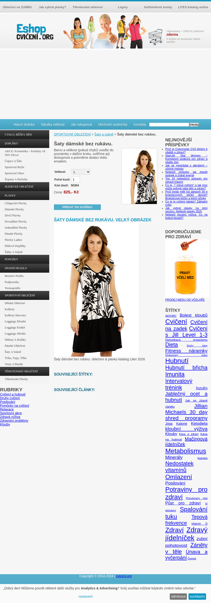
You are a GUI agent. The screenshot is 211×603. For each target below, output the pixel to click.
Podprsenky (12, 282)
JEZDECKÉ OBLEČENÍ (19, 186)
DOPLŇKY (11, 143)
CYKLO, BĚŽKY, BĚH (18, 134)
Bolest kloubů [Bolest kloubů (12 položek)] (193, 315)
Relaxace (7, 409)
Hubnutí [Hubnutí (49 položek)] (176, 360)
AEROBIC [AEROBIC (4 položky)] (171, 315)
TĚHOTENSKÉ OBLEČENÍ (21, 371)
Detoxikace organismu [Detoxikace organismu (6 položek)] (186, 340)
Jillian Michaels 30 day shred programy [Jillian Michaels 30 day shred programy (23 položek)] (186, 412)
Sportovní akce (11, 413)
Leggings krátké (15, 327)
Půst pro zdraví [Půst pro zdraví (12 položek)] (183, 503)
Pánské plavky (14, 233)
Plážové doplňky (15, 246)
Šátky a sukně (14, 252)
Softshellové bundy (158, 7)
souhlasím (197, 596)
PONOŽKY (11, 259)
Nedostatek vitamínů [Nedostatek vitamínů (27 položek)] (179, 466)
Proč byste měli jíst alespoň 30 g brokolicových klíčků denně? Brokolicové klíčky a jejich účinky (186, 195)
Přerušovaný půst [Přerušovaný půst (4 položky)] (196, 498)
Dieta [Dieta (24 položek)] (171, 345)
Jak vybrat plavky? (52, 7)
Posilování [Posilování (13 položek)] (175, 483)
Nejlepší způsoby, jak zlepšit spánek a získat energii (186, 173)
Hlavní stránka (24, 124)
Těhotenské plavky (16, 379)
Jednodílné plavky (16, 227)
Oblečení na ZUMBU (17, 7)
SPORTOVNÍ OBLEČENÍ (20, 295)
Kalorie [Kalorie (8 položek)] (181, 424)
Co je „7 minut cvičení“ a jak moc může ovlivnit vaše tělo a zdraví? (186, 187)
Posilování (7, 402)
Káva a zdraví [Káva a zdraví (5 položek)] (189, 434)
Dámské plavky (14, 209)
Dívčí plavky (13, 215)
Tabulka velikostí (53, 124)
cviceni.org (124, 576)
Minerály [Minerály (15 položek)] (174, 457)
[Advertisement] (105, 84)
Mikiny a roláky (15, 339)
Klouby (5, 424)
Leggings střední (15, 333)
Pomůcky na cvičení (14, 405)
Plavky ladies (13, 239)
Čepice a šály (13, 161)
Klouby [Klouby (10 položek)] (171, 434)
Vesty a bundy (14, 364)
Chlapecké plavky (16, 203)
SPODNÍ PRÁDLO (16, 268)
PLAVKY (10, 195)
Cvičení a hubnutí (13, 394)
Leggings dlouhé (15, 321)
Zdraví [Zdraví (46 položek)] (174, 530)
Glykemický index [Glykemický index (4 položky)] (186, 355)
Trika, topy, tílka (15, 358)
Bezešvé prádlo (14, 276)
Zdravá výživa (10, 417)
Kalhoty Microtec (15, 315)
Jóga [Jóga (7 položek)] (169, 424)
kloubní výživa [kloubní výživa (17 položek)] (186, 428)
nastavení (86, 596)
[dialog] (105, 593)
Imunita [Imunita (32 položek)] (175, 374)
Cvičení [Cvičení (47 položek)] (176, 321)
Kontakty (140, 124)
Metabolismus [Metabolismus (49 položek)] (185, 451)
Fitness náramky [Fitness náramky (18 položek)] (186, 350)
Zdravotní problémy (14, 420)
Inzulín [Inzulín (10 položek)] (201, 388)
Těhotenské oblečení (88, 7)
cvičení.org (34, 31)
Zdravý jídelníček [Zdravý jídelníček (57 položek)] (186, 534)
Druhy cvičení (10, 398)
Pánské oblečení (15, 345)
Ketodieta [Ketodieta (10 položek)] (199, 423)
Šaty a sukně (13, 352)
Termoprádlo (12, 288)
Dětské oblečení (15, 303)
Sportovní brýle (14, 167)
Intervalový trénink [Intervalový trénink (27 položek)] (178, 384)
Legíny (123, 7)
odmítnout (178, 596)
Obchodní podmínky (113, 124)
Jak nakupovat (81, 124)
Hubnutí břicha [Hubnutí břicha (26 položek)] (186, 368)
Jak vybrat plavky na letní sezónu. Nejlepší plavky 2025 (186, 210)
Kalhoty (10, 309)
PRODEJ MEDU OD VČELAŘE (187, 298)
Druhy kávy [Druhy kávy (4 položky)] (197, 345)
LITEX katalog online (193, 7)
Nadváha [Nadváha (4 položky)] (202, 458)
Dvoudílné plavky (16, 221)
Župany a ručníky (16, 179)
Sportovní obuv (14, 173)
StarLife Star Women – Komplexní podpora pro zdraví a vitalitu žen (186, 159)
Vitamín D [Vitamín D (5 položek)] (199, 523)
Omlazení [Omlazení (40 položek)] (178, 476)
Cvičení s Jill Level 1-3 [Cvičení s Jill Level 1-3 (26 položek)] (186, 331)
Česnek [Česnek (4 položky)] (192, 558)
